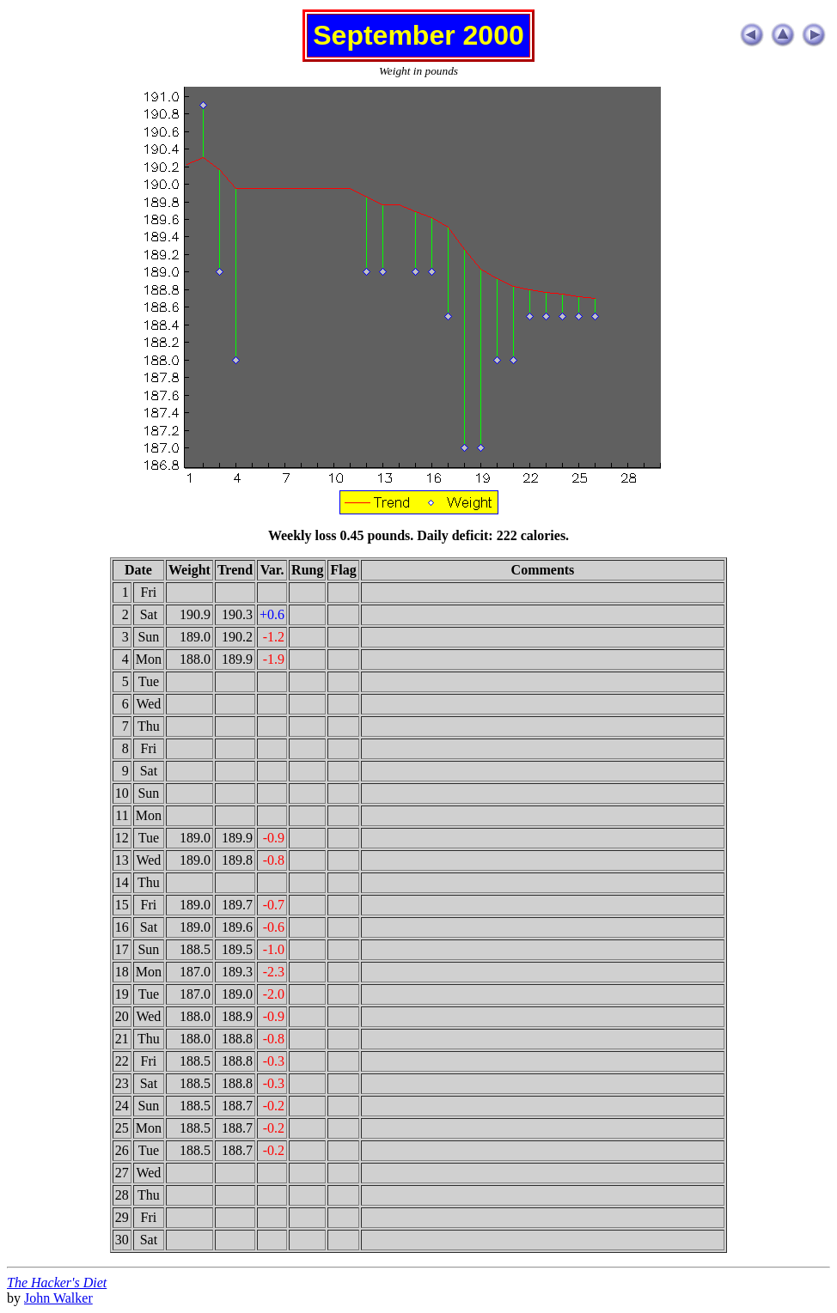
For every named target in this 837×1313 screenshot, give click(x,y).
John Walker (58, 1298)
